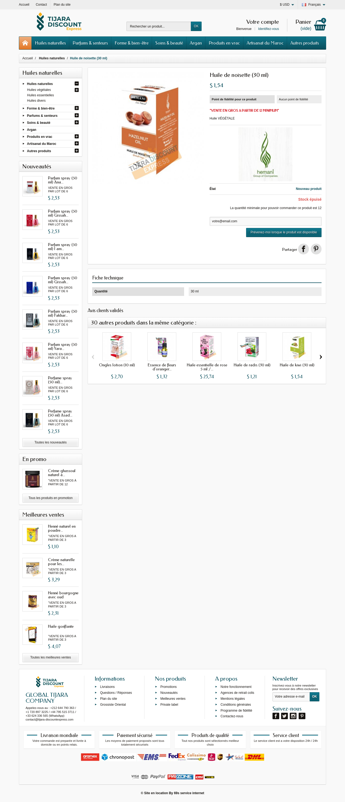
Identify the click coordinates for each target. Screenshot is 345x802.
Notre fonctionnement (235, 687)
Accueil (27, 58)
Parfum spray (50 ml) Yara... (62, 346)
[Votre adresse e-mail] (291, 696)
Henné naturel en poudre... (61, 528)
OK (196, 26)
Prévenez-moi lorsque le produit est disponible (284, 232)
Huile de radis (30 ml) (252, 365)
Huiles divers (36, 101)
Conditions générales (235, 704)
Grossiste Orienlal (113, 704)
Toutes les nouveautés (50, 442)
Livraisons (107, 687)
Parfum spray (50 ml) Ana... (62, 180)
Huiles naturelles (50, 43)
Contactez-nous (231, 716)
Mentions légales (232, 699)
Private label (169, 704)
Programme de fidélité (236, 710)
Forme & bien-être (132, 43)
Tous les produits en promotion (51, 498)
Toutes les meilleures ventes (50, 657)
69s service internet (189, 793)
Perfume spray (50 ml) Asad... (60, 413)
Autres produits (304, 43)
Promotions (168, 687)
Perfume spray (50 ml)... (60, 380)
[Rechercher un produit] (158, 26)
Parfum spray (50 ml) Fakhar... (62, 313)
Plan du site (108, 699)
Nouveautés (169, 693)
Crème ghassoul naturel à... (61, 472)
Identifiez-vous (268, 28)
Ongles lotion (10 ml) (117, 365)
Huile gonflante (61, 626)
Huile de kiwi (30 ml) (297, 365)
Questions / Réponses (116, 693)
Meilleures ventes (172, 699)
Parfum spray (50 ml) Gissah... (62, 213)
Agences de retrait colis (237, 693)
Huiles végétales (39, 90)
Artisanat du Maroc (265, 43)
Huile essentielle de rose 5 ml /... (207, 367)
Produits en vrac (224, 43)
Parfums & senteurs (90, 43)
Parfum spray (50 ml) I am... (62, 246)
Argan (196, 43)
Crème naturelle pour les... (61, 561)
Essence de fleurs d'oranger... (162, 367)
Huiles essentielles (40, 95)
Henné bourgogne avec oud (63, 595)
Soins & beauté (169, 43)
